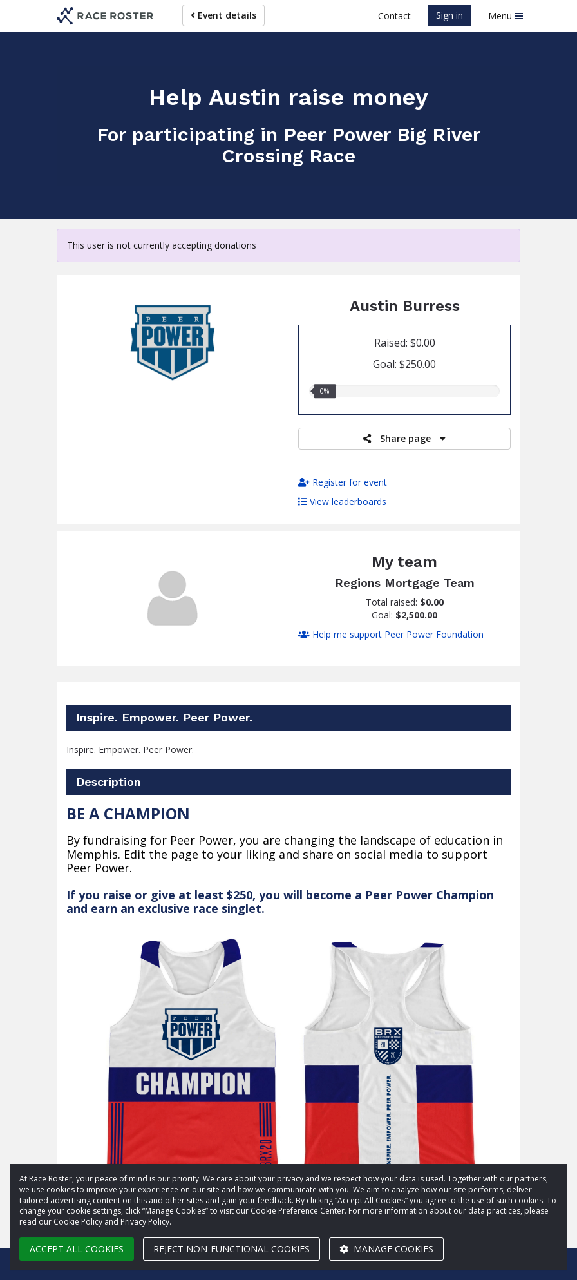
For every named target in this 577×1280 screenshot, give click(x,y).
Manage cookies (386, 1249)
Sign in (449, 15)
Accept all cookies (77, 1249)
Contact (394, 16)
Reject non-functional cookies (231, 1249)
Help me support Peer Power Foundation (391, 634)
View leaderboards (342, 501)
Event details (223, 15)
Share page (404, 438)
